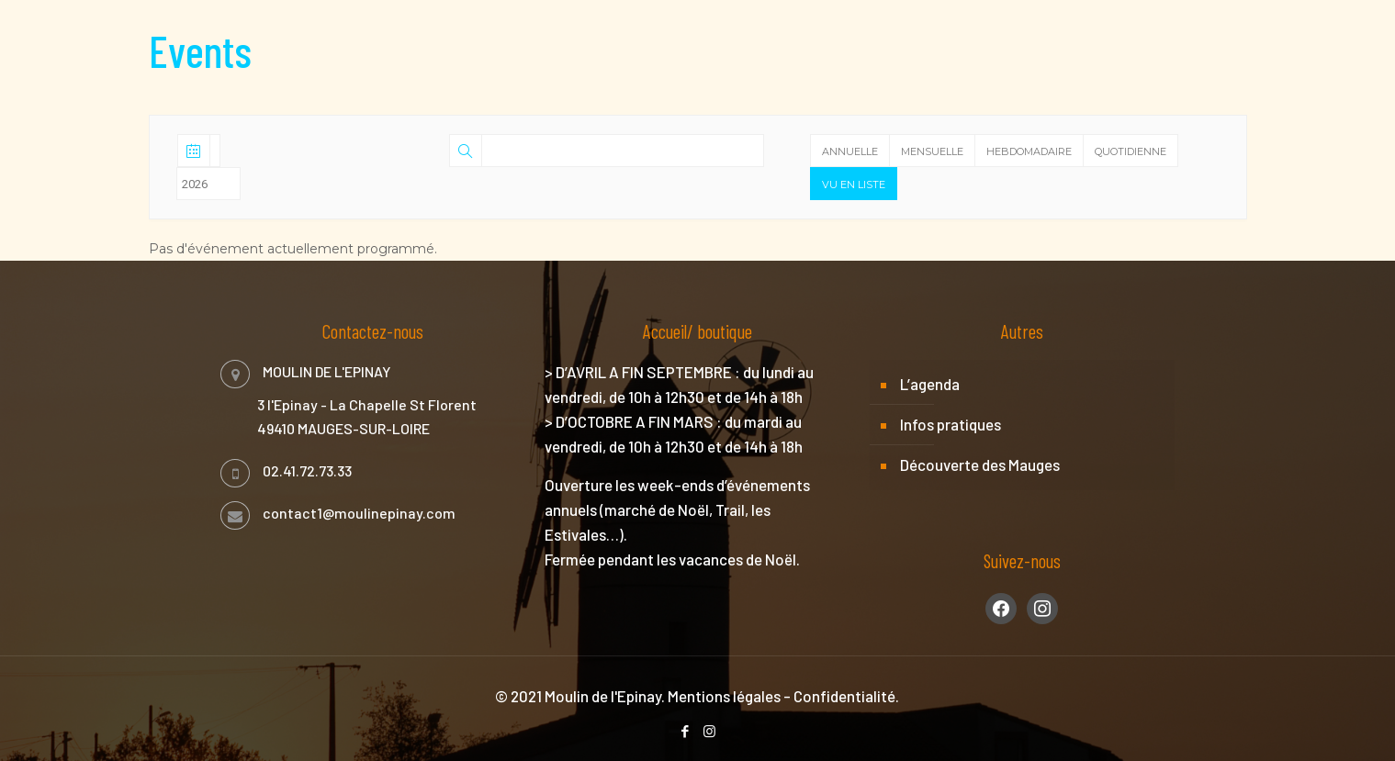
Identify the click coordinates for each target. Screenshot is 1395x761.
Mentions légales (724, 696)
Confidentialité (844, 696)
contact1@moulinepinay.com (359, 512)
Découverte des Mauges (980, 464)
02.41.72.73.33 (307, 470)
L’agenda (930, 384)
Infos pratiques (950, 424)
